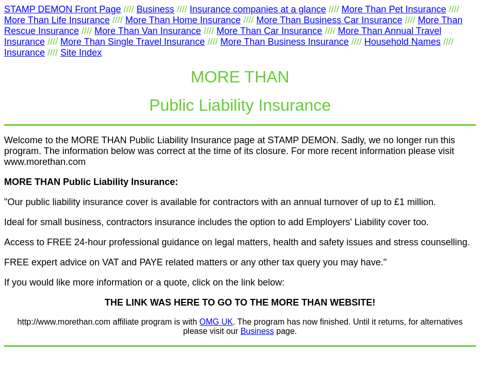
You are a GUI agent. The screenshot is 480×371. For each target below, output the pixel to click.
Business (257, 331)
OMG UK (216, 321)
